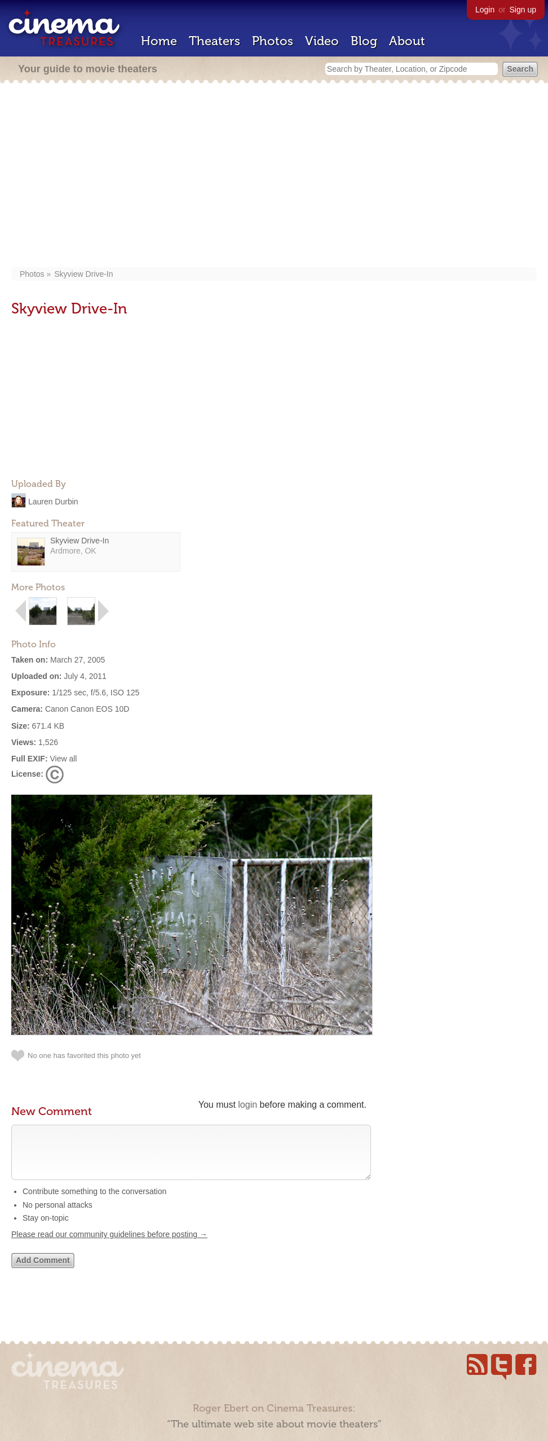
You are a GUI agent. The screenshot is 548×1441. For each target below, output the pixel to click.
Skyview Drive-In (83, 273)
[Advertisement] (274, 176)
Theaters (214, 41)
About (407, 41)
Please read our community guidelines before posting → (109, 1245)
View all (63, 758)
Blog (364, 41)
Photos (272, 41)
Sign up (523, 9)
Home (159, 41)
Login (484, 9)
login (247, 1104)
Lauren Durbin (53, 501)
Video (322, 41)
